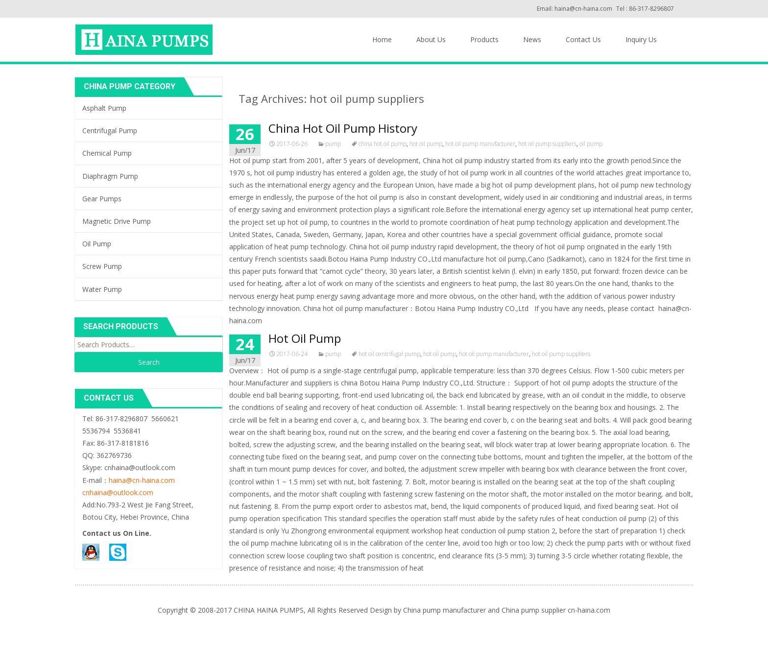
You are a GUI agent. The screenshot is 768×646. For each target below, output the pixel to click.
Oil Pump (96, 243)
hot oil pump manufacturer (480, 144)
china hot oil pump (383, 144)
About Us (431, 39)
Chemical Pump (107, 153)
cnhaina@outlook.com (117, 492)
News (532, 39)
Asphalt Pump (104, 108)
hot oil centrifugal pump (389, 354)
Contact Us (583, 39)
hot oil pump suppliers (547, 144)
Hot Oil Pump (304, 338)
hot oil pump (425, 144)
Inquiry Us (641, 39)
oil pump (590, 144)
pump (333, 144)
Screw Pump (102, 266)
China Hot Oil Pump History (342, 128)
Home (382, 39)
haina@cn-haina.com (142, 480)
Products (484, 39)
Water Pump (102, 289)
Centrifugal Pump (109, 130)
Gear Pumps (101, 198)
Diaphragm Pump (110, 176)
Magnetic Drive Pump (116, 221)
